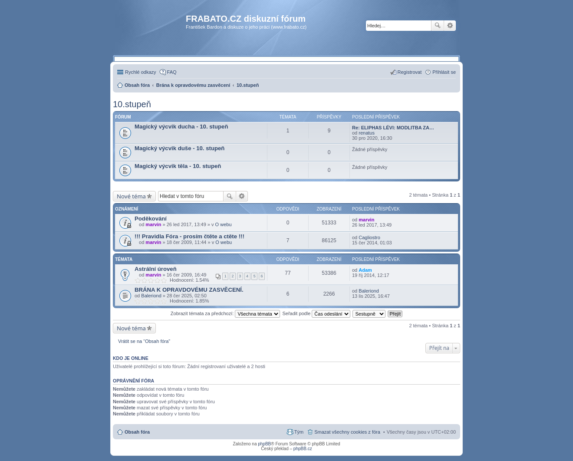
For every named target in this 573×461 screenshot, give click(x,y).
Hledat (437, 25)
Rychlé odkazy (140, 72)
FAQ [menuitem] (172, 72)
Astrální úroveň (156, 269)
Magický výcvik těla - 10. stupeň (178, 166)
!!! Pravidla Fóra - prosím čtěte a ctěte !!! (189, 236)
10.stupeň (132, 104)
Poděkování (151, 218)
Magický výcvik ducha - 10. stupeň (181, 126)
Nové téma (131, 196)
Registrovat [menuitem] (410, 72)
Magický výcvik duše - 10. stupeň (179, 148)
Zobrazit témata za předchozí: (225, 313)
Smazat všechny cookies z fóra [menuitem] (347, 432)
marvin (153, 224)
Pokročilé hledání (450, 25)
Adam (365, 270)
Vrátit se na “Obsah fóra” (144, 341)
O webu (223, 224)
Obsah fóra (137, 432)
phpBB (264, 443)
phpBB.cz (302, 448)
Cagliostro (369, 237)
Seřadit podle (316, 313)
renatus (367, 132)
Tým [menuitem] (298, 432)
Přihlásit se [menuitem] (444, 72)
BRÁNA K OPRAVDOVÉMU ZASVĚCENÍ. (189, 289)
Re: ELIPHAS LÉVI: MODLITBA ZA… (393, 127)
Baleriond (151, 295)
